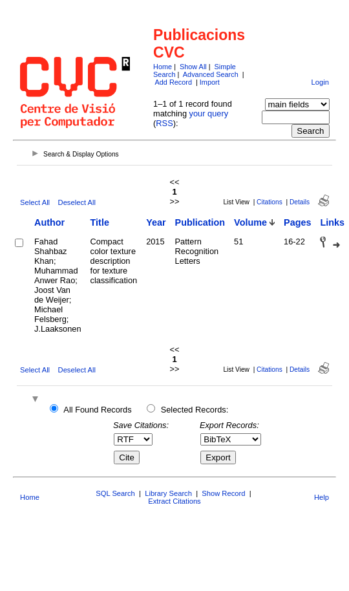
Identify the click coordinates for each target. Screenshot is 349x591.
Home (162, 66)
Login (320, 82)
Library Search (168, 493)
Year (155, 222)
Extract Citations (174, 501)
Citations (269, 202)
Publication (200, 222)
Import (210, 82)
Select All (35, 202)
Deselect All (77, 202)
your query (208, 113)
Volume (250, 222)
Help (321, 497)
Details (300, 202)
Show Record (223, 493)
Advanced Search (210, 74)
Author (49, 222)
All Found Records (97, 409)
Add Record (173, 82)
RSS (164, 123)
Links (332, 222)
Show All (193, 66)
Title (99, 222)
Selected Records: (195, 409)
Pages (297, 222)
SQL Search (115, 493)
